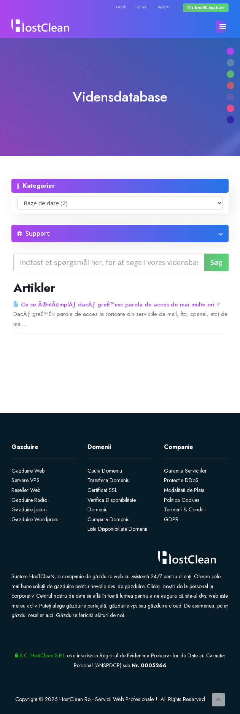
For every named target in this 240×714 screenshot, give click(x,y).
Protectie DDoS (181, 480)
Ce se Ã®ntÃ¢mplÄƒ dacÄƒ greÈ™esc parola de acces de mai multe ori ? (116, 304)
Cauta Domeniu (104, 470)
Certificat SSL (102, 490)
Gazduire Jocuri (29, 509)
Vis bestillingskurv (205, 7)
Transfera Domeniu (108, 480)
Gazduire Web (28, 470)
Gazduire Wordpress (34, 519)
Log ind (141, 7)
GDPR (171, 519)
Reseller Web (25, 490)
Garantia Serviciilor (185, 470)
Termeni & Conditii (185, 509)
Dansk (121, 7)
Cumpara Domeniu (108, 519)
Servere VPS (25, 480)
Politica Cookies (181, 500)
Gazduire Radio (29, 500)
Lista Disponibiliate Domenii (117, 529)
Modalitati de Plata (184, 490)
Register (163, 7)
